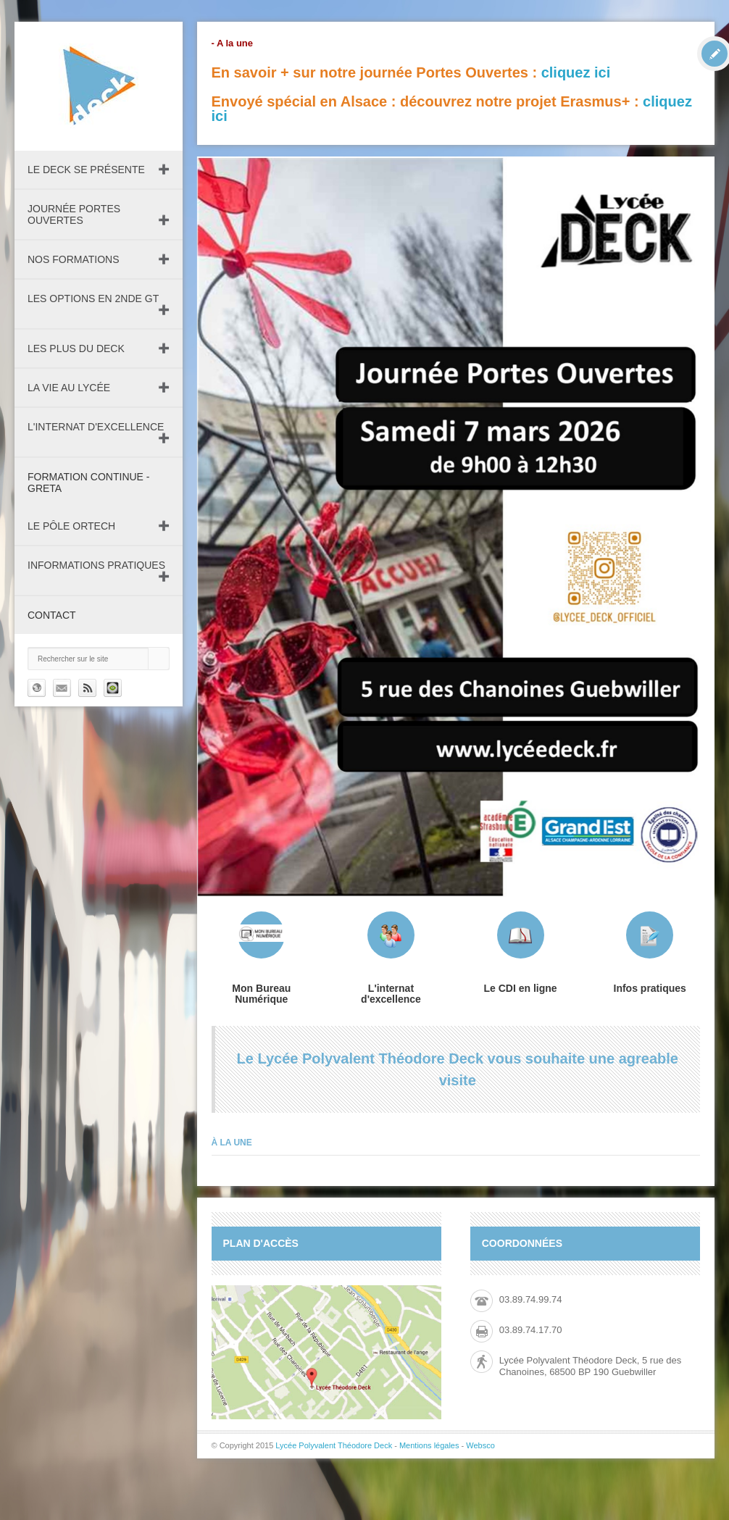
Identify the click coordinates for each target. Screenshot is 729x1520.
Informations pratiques (96, 565)
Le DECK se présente (86, 169)
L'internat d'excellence (96, 427)
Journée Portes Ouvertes (74, 214)
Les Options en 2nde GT (93, 298)
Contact (52, 615)
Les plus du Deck (76, 348)
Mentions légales (429, 1445)
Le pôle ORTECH (71, 526)
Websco (480, 1445)
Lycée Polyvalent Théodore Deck (333, 1445)
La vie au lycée (69, 387)
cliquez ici (576, 72)
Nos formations (74, 259)
